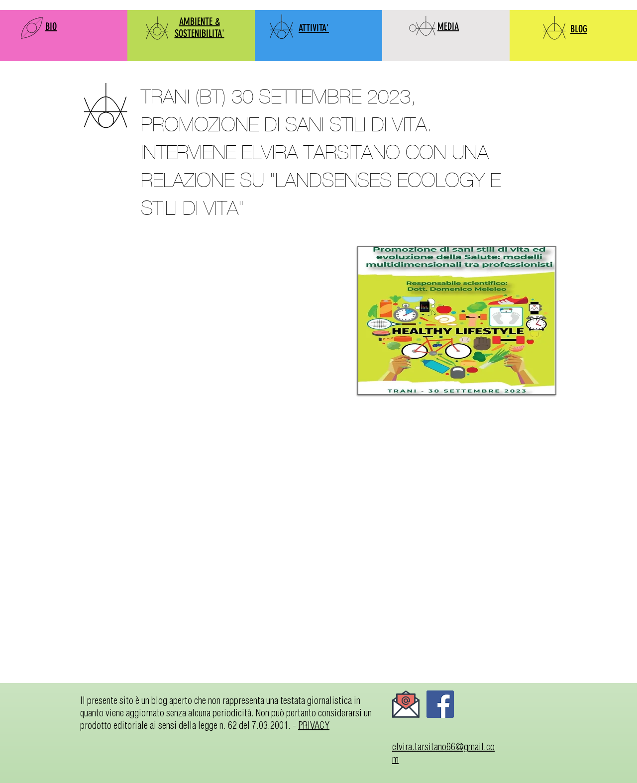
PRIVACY (313, 725)
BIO (51, 26)
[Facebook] (440, 704)
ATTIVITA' (314, 28)
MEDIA (448, 26)
